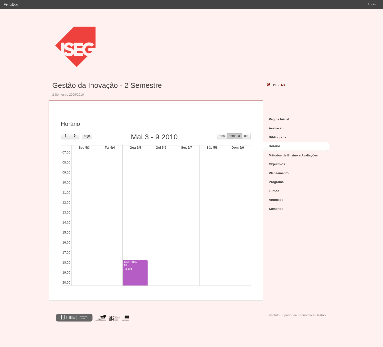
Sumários (276, 209)
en (283, 84)
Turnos (274, 191)
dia (246, 136)
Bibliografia (278, 137)
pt (275, 84)
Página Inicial (279, 119)
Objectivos (277, 164)
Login (372, 4)
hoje (87, 136)
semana (234, 136)
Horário (274, 146)
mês (222, 136)
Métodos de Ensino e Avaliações (293, 155)
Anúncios (276, 200)
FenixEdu (11, 4)
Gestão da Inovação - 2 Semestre (107, 85)
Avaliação (276, 128)
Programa (276, 182)
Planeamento (279, 173)
